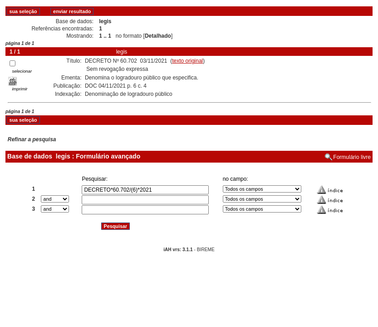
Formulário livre (352, 157)
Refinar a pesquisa (32, 139)
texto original (187, 61)
